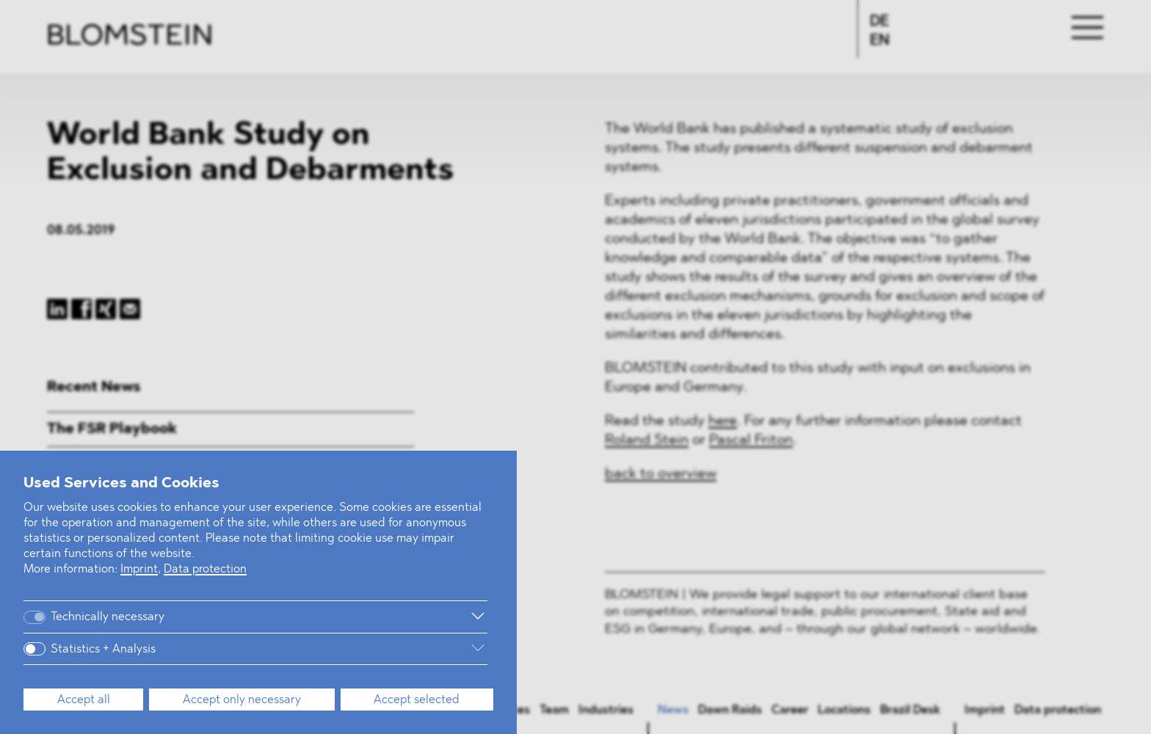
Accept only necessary (242, 700)
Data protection (205, 569)
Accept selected (417, 700)
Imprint (139, 569)
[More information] (337, 616)
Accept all (83, 700)
